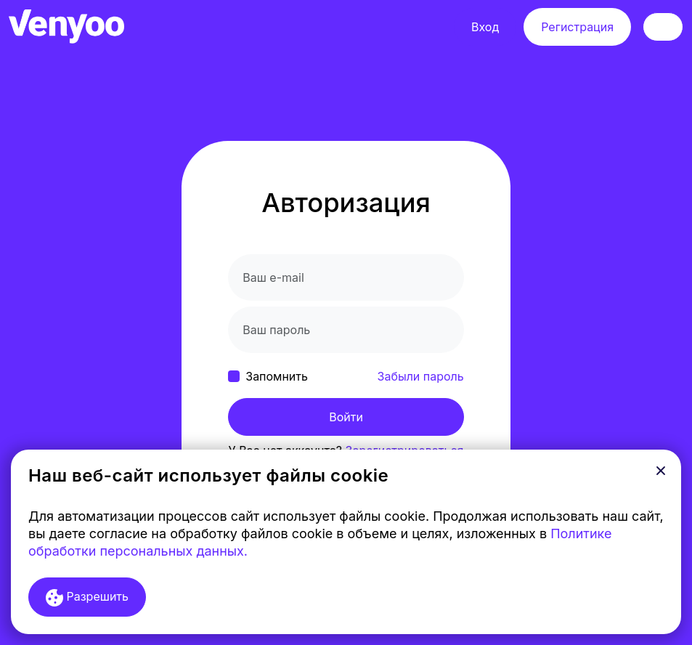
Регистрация (577, 27)
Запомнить (276, 376)
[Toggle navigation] (663, 26)
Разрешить (87, 598)
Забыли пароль (421, 376)
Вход (485, 27)
